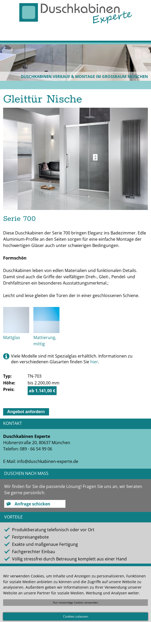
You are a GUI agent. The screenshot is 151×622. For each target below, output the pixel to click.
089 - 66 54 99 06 (36, 449)
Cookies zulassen (75, 616)
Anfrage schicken (32, 504)
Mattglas (11, 337)
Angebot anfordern (26, 411)
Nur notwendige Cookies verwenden (75, 602)
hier (94, 362)
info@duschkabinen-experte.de (47, 461)
